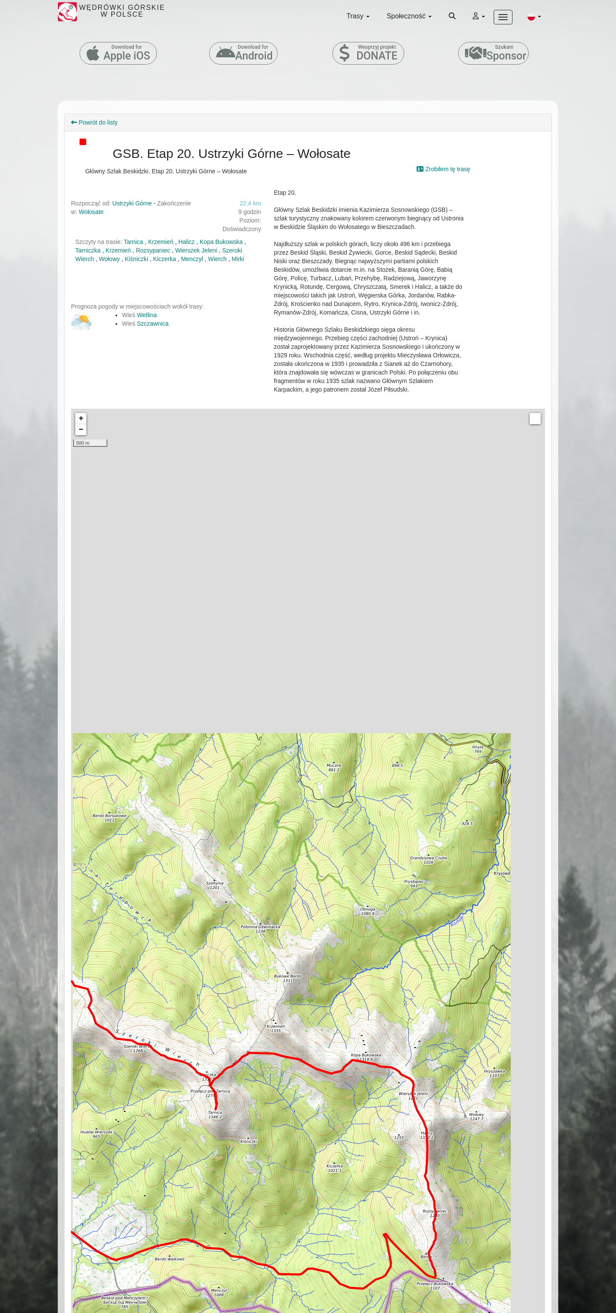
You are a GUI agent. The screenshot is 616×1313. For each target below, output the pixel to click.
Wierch (217, 258)
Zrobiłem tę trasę (443, 169)
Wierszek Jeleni (196, 250)
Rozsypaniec (153, 250)
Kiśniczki (136, 258)
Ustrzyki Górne (132, 203)
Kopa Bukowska (221, 241)
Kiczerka (164, 258)
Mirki (237, 258)
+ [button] (81, 418)
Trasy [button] (358, 16)
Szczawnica (153, 323)
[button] (534, 16)
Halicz (186, 241)
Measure (535, 418)
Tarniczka (88, 250)
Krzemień (160, 241)
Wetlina (147, 315)
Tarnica (133, 241)
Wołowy (109, 258)
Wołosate (91, 211)
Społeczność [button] (409, 16)
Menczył (192, 258)
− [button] (81, 430)
